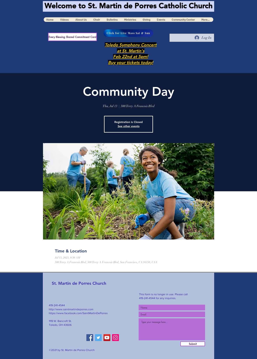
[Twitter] (98, 337)
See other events (129, 126)
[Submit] (192, 343)
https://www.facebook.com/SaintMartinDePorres (78, 313)
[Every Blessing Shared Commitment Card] (72, 37)
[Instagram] (115, 337)
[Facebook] (89, 337)
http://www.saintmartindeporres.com (71, 309)
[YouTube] (106, 337)
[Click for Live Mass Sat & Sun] (128, 33)
